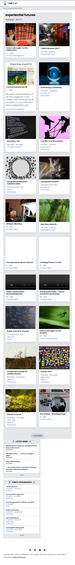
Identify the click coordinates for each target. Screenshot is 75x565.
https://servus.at (19, 557)
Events (9, 339)
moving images (12, 268)
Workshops (45, 95)
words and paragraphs (15, 55)
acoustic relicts (12, 229)
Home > (5, 8)
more (22, 475)
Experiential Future (48, 54)
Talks (7, 506)
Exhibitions (9, 490)
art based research (14, 147)
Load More (37, 436)
